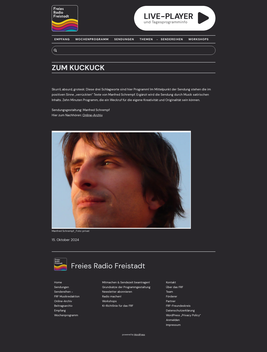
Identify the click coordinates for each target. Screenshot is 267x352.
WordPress (139, 334)
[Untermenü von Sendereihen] (72, 292)
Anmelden (173, 320)
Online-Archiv (93, 115)
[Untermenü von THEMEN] (157, 39)
